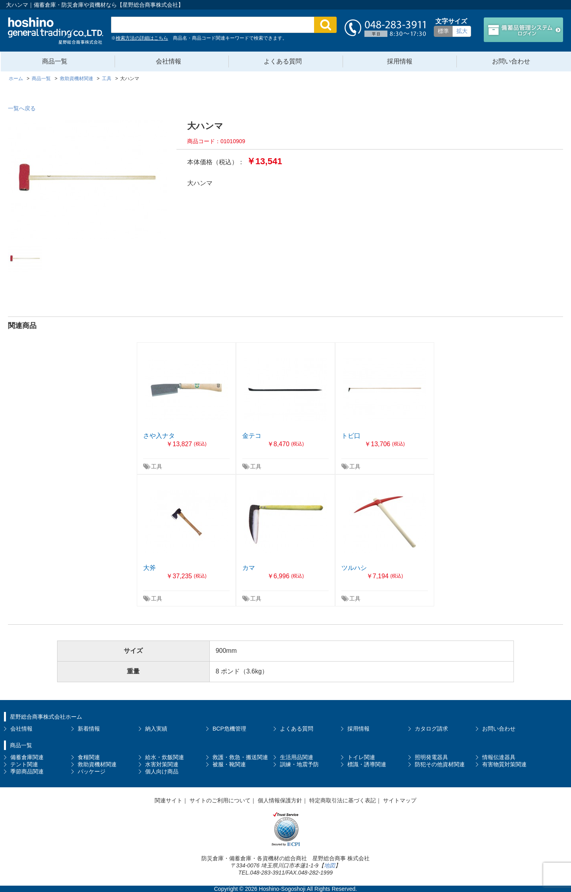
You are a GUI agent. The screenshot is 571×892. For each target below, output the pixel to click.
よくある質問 (283, 61)
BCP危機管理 (229, 728)
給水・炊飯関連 (164, 757)
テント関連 (24, 764)
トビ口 (350, 435)
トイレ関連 (361, 757)
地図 (329, 865)
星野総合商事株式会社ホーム (46, 717)
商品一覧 (54, 61)
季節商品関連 (27, 771)
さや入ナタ (159, 435)
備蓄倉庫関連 (27, 757)
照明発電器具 (431, 757)
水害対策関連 (161, 764)
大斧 (149, 567)
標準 (443, 31)
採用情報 (399, 61)
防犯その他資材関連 (440, 764)
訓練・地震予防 (299, 764)
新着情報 (89, 728)
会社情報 (168, 61)
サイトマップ (399, 800)
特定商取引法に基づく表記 (342, 800)
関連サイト (168, 800)
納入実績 (156, 728)
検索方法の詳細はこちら (142, 38)
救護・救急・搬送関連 (240, 757)
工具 (156, 466)
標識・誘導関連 (366, 764)
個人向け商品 (161, 771)
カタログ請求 (431, 728)
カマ (248, 567)
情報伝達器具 (498, 757)
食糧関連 (89, 757)
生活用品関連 (296, 757)
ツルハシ (354, 567)
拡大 (462, 31)
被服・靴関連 (229, 764)
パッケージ (91, 771)
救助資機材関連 (97, 764)
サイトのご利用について (220, 800)
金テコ (251, 435)
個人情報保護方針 (280, 800)
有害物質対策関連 (504, 764)
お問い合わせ (511, 61)
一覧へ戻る (22, 108)
